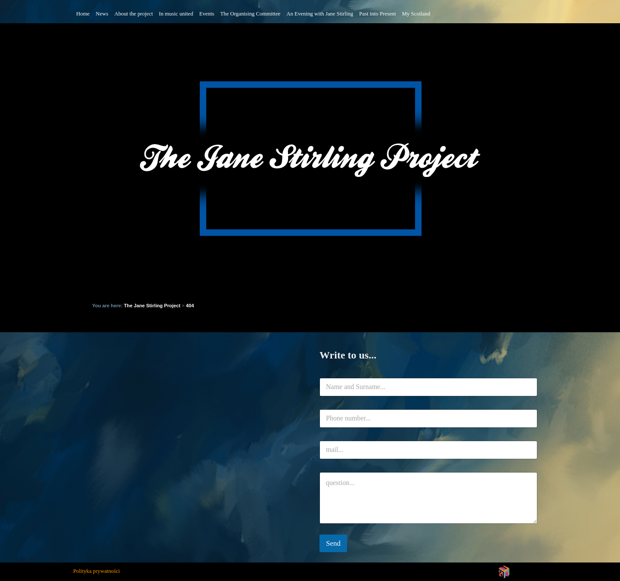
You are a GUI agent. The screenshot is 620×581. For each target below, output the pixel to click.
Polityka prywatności (96, 571)
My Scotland (416, 14)
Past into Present (377, 14)
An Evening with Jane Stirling (319, 14)
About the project (133, 14)
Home (83, 14)
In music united (176, 14)
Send (333, 543)
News (102, 14)
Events (206, 14)
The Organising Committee (250, 14)
